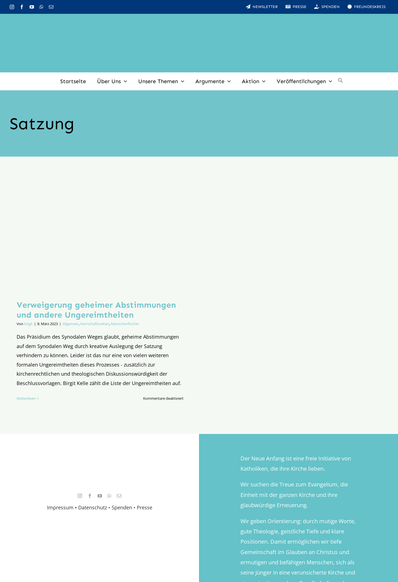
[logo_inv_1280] (199, 22)
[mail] (51, 7)
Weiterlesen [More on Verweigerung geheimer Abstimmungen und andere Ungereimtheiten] (26, 398)
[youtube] (32, 7)
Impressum (60, 507)
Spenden (122, 507)
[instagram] (12, 7)
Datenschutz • (94, 507)
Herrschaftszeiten (94, 323)
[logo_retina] (101, 464)
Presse (144, 507)
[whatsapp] (41, 7)
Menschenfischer (125, 323)
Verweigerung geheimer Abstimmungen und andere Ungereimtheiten (96, 310)
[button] (340, 81)
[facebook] (22, 7)
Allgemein (70, 323)
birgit (28, 323)
